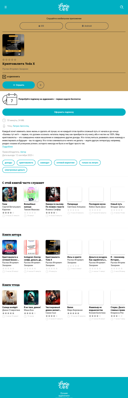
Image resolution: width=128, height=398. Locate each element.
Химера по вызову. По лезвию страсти (55, 205)
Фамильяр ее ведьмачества (96, 308)
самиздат (44, 162)
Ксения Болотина (97, 313)
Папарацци (72, 204)
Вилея (70, 307)
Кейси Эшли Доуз (97, 207)
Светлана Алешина (76, 207)
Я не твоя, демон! (32, 307)
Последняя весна (97, 204)
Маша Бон (29, 310)
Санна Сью (51, 313)
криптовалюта (26, 162)
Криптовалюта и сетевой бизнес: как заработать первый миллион (10, 258)
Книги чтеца (11, 285)
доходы (8, 162)
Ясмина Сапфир (53, 209)
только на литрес (90, 162)
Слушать (18, 85)
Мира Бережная (75, 310)
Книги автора (11, 234)
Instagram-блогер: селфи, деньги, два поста (33, 258)
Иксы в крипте (74, 257)
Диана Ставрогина (11, 310)
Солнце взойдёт (10, 307)
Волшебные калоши (29, 205)
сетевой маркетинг (65, 162)
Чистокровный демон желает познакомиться (53, 309)
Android (87, 26)
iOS (41, 26)
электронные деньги (15, 170)
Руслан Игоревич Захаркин (10, 263)
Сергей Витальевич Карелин (11, 208)
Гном (4, 204)
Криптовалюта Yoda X (53, 258)
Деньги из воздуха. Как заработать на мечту (98, 258)
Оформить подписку (64, 112)
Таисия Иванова (31, 209)
